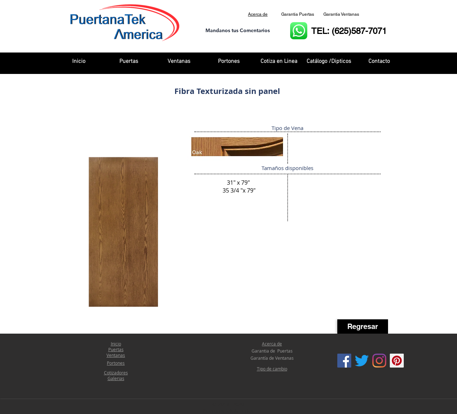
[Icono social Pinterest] (397, 361)
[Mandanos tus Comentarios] (238, 30)
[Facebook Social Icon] (344, 361)
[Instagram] (379, 361)
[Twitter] (362, 361)
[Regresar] (362, 326)
